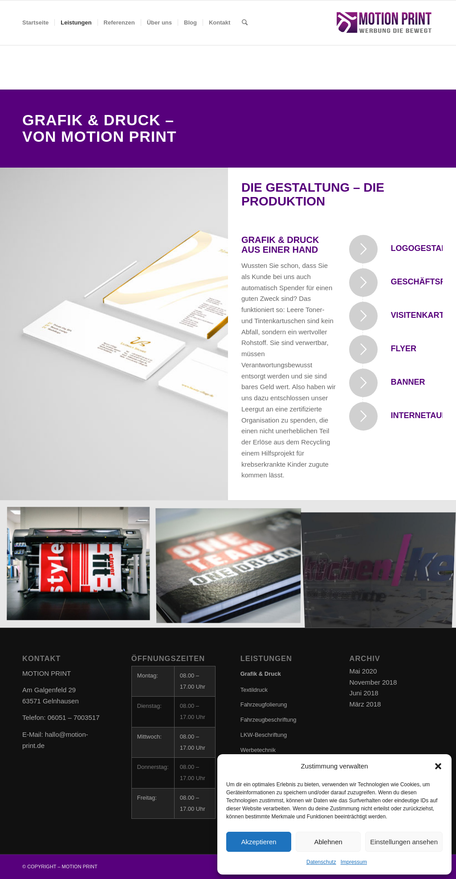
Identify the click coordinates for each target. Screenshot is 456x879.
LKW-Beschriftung (263, 734)
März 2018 (365, 704)
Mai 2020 (363, 671)
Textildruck (254, 689)
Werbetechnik (258, 750)
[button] (438, 766)
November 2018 (373, 682)
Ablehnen (328, 842)
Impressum (354, 862)
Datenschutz (321, 862)
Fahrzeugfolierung (263, 704)
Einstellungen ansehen (404, 842)
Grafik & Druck (260, 673)
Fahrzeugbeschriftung (268, 719)
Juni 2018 (364, 693)
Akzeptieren (258, 842)
